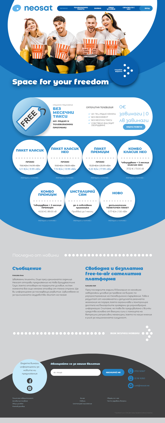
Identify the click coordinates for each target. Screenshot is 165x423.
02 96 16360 (136, 384)
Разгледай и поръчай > (30, 178)
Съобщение (29, 268)
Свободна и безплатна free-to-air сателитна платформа (116, 276)
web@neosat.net (139, 391)
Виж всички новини (131, 338)
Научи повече (134, 127)
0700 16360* (136, 376)
